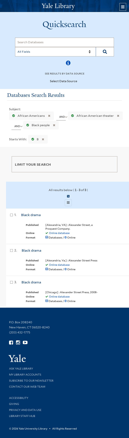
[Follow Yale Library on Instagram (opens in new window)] (18, 342)
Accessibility (18, 397)
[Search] (64, 42)
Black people (37, 125)
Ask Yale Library (21, 368)
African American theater (91, 116)
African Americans (27, 116)
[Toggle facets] (111, 164)
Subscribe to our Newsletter (31, 380)
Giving (14, 403)
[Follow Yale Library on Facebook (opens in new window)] (11, 342)
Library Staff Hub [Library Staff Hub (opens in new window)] (22, 416)
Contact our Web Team (27, 386)
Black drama (31, 215)
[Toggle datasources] (79, 81)
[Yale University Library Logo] (64, 6)
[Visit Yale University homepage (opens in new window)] (17, 357)
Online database (59, 233)
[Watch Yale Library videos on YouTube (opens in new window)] (25, 342)
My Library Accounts (25, 374)
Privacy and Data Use (25, 409)
